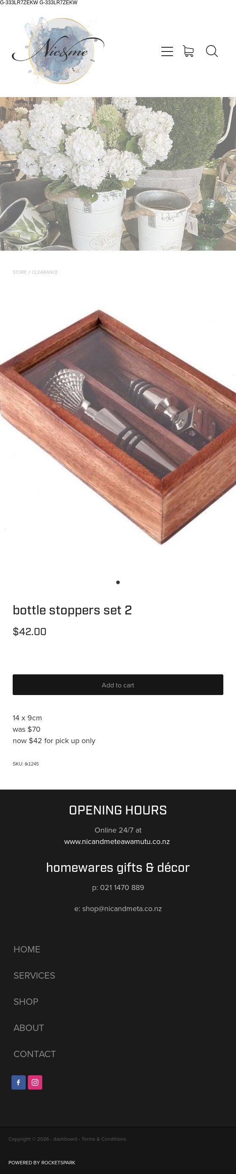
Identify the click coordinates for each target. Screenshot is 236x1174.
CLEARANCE (45, 272)
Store (20, 272)
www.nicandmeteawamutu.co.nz (118, 841)
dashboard (65, 1138)
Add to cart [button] (118, 685)
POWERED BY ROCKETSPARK (41, 1162)
